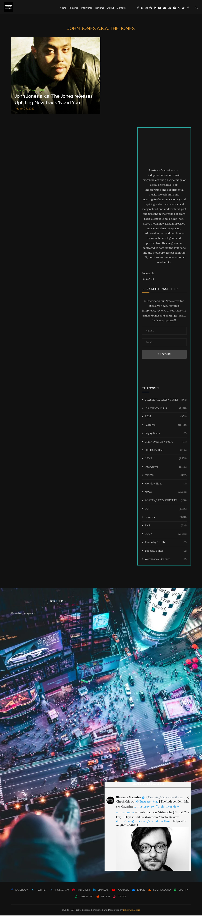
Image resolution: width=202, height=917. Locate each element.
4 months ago (175, 799)
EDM (166, 418)
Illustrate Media (131, 911)
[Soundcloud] (169, 8)
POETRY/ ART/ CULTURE (166, 502)
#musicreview (144, 808)
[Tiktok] (188, 8)
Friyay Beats (166, 435)
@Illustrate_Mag (155, 799)
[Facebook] (138, 8)
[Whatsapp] (179, 8)
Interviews (86, 8)
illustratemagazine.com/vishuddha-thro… (144, 822)
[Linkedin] (155, 8)
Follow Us (148, 280)
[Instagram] (146, 8)
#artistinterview (167, 808)
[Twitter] (142, 8)
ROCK (166, 535)
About (110, 8)
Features (73, 8)
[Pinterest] (150, 8)
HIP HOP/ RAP (166, 451)
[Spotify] (174, 8)
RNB (166, 527)
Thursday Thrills (166, 544)
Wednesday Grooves (166, 561)
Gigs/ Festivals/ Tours (166, 443)
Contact (121, 8)
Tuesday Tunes (166, 552)
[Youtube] (159, 8)
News (63, 8)
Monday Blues (166, 485)
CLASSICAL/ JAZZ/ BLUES (166, 401)
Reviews (99, 8)
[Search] (196, 8)
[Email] (164, 8)
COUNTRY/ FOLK (166, 410)
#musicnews (125, 814)
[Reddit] (183, 8)
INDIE (166, 460)
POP (166, 510)
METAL (166, 477)
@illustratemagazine (23, 614)
